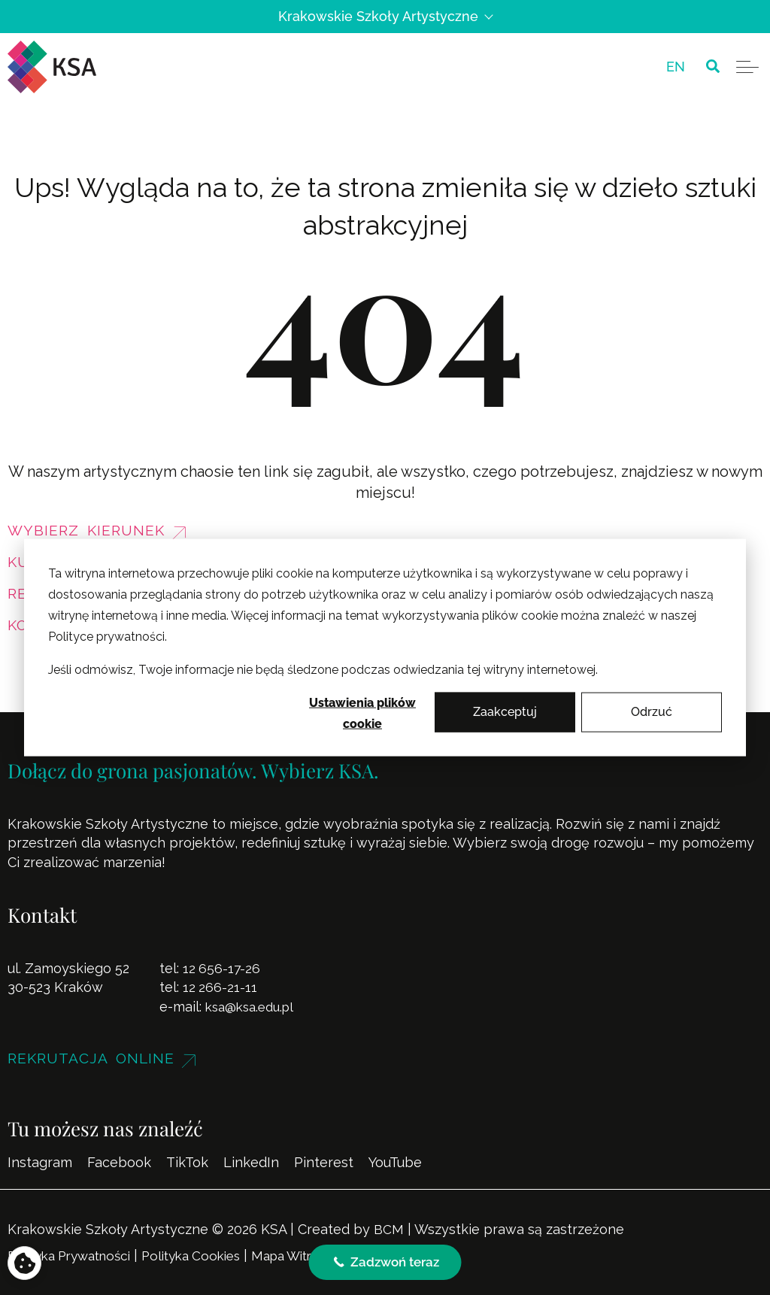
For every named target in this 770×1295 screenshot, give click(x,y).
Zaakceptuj (505, 712)
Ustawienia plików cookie (362, 713)
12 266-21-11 (220, 987)
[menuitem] (675, 66)
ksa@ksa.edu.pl (253, 1006)
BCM (389, 1229)
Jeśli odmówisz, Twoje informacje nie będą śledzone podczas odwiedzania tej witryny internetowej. (323, 670)
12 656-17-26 (222, 968)
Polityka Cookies (207, 1255)
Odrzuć (651, 712)
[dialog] (385, 648)
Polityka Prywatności (75, 1255)
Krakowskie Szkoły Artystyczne (385, 16)
